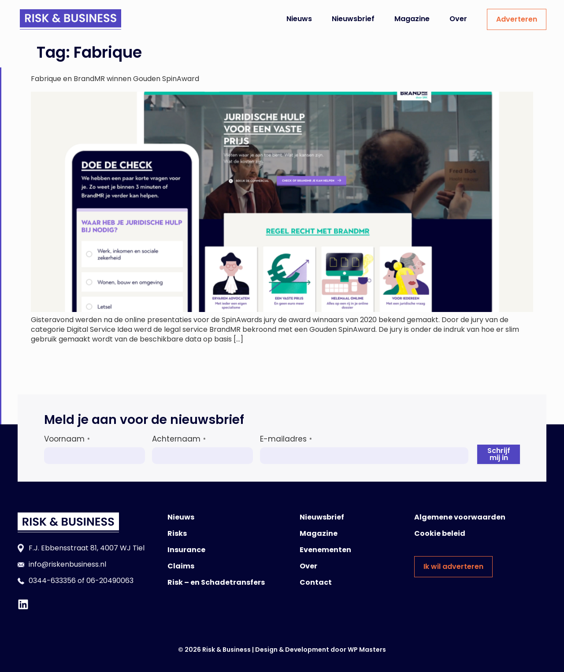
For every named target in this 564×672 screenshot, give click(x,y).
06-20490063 (110, 580)
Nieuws (299, 19)
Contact (316, 582)
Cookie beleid (439, 533)
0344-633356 (52, 580)
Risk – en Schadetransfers (216, 582)
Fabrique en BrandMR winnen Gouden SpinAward (115, 79)
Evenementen (325, 550)
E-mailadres (286, 439)
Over (458, 19)
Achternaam (179, 439)
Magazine (412, 19)
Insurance (186, 550)
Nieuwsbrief (353, 19)
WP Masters (367, 649)
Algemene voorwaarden (459, 517)
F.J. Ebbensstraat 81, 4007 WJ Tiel (87, 548)
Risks (177, 533)
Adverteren (516, 19)
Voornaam (67, 439)
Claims (180, 566)
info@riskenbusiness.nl (67, 564)
